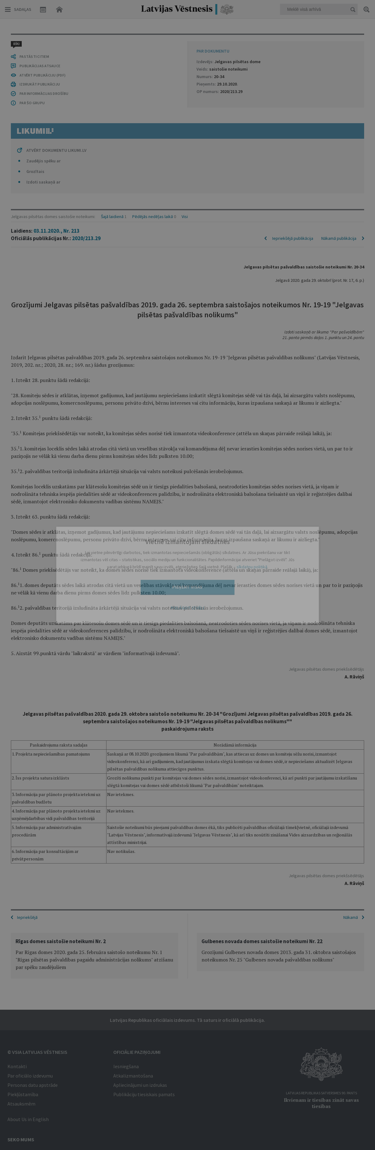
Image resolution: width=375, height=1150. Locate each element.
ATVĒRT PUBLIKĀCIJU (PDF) (43, 771)
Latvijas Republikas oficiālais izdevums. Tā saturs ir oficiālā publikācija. (187, 1019)
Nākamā (350, 917)
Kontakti (17, 1066)
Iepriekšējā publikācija (292, 63)
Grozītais (35, 868)
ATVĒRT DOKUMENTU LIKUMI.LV (56, 847)
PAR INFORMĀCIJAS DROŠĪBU (44, 790)
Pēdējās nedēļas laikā (152, 41)
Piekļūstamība (22, 1094)
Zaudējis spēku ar (43, 857)
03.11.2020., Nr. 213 (56, 55)
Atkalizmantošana (133, 1075)
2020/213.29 (86, 62)
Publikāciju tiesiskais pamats (144, 1094)
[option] (94, 955)
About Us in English (28, 1118)
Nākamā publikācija (338, 63)
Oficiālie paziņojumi (136, 1051)
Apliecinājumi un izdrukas (140, 1084)
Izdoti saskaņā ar (43, 878)
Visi (185, 41)
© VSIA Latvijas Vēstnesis (37, 1051)
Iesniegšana (126, 1066)
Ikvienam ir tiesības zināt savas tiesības (321, 1102)
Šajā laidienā (112, 41)
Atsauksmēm (21, 1103)
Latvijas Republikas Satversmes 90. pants (321, 1093)
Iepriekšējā (27, 917)
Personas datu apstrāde (32, 1084)
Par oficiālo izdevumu (30, 1075)
